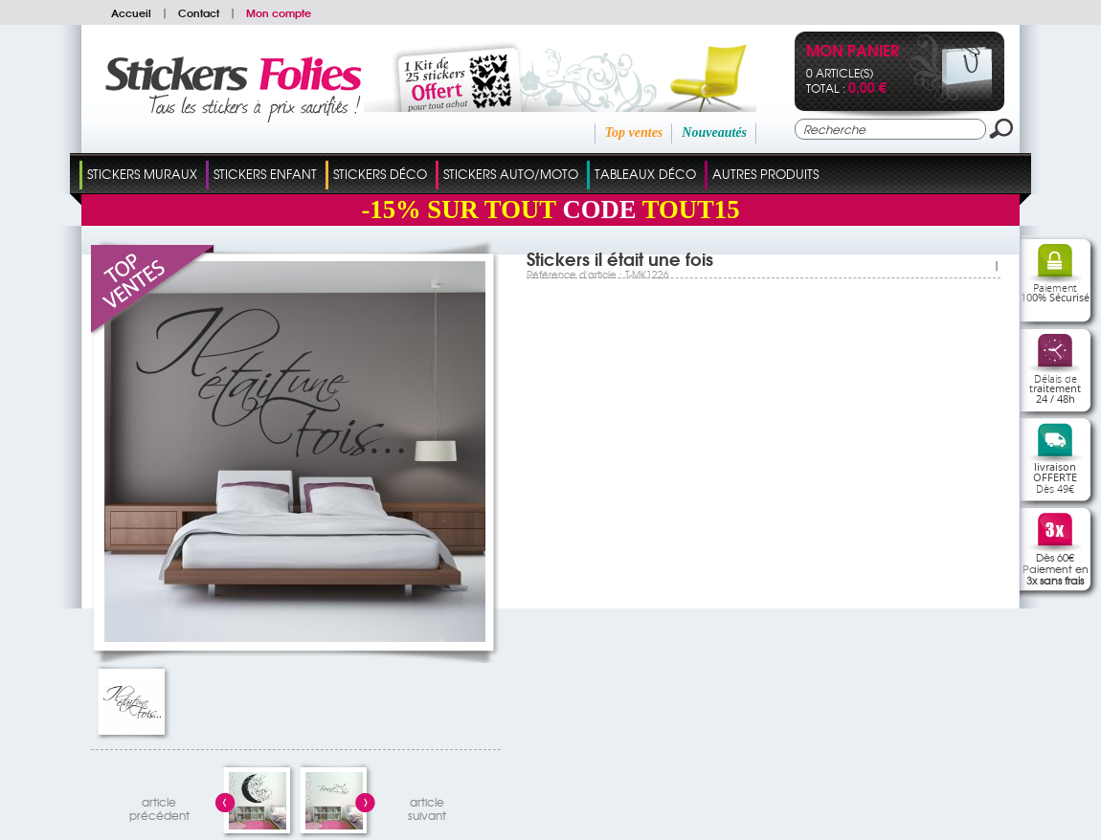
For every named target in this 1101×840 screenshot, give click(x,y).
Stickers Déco (380, 174)
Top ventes (634, 132)
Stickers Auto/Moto (510, 174)
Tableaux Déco (645, 174)
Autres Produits (765, 174)
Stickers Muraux (142, 174)
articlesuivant (427, 806)
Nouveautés (714, 132)
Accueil (131, 12)
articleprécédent (159, 806)
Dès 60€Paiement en (1055, 568)
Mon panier (852, 52)
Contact (198, 12)
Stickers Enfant (265, 174)
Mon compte (278, 12)
